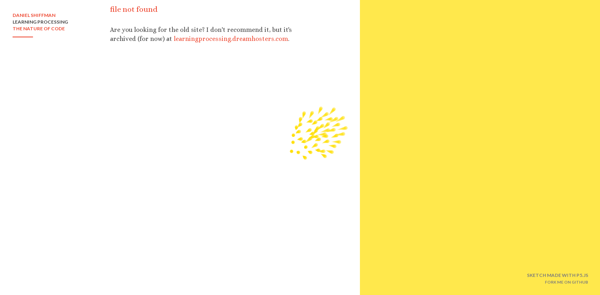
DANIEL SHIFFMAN (34, 15)
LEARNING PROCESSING (40, 22)
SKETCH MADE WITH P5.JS (557, 275)
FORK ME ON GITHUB (566, 282)
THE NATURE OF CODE (39, 28)
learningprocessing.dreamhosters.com (231, 38)
